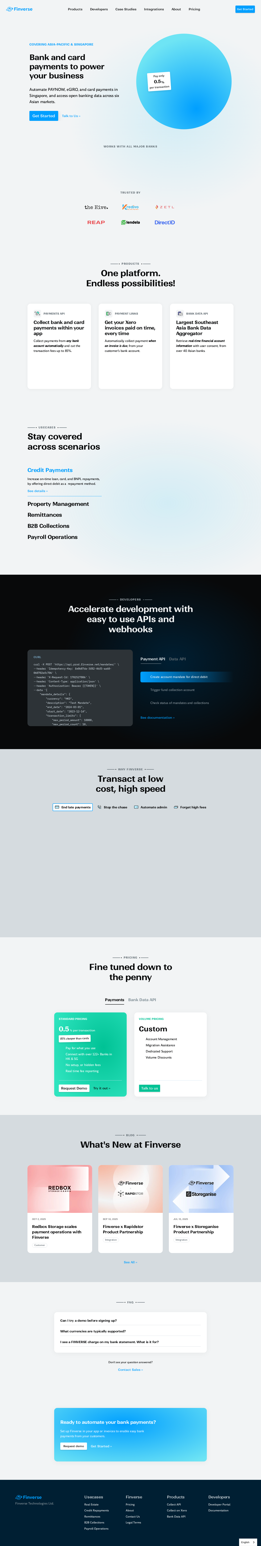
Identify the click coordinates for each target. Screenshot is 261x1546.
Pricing (130, 1504)
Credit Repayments (96, 1510)
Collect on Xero (177, 1510)
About (130, 1510)
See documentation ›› (157, 717)
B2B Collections (94, 1522)
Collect (171, 1504)
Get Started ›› (101, 1446)
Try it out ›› (101, 1088)
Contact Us (133, 1516)
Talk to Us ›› (71, 116)
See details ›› (37, 491)
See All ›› (130, 1262)
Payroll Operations (96, 1529)
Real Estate (91, 1504)
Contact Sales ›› (130, 1370)
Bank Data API (176, 1516)
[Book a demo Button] (73, 1446)
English (245, 1542)
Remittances (92, 1516)
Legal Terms (133, 1522)
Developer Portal (219, 1504)
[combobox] (248, 1542)
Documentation (218, 1510)
